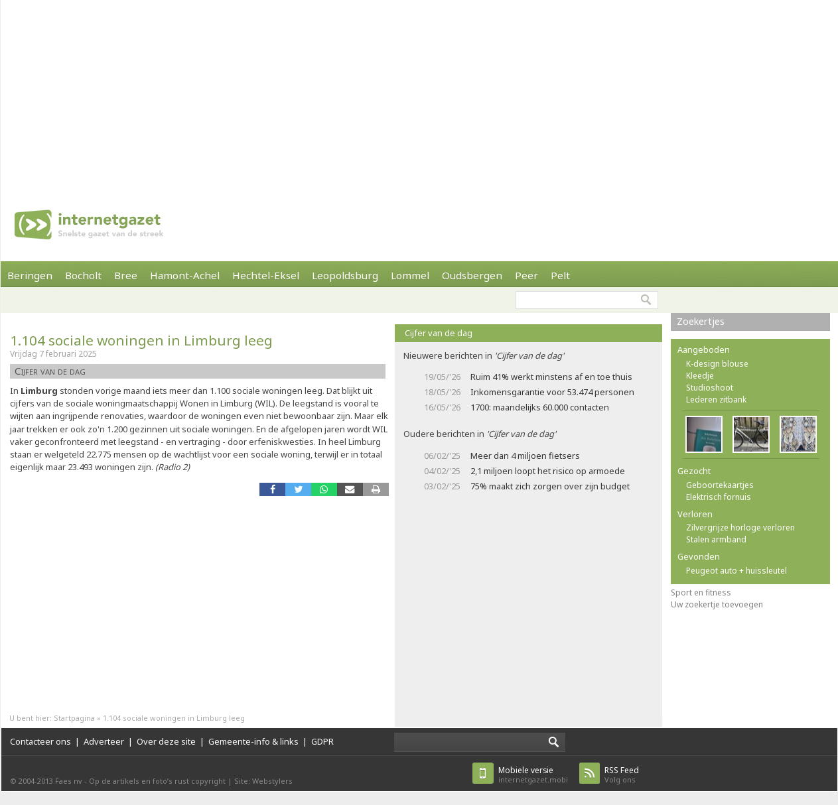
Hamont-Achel (185, 275)
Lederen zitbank (716, 399)
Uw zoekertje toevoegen (717, 604)
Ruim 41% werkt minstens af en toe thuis (551, 377)
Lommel (410, 275)
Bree (125, 275)
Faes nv (68, 781)
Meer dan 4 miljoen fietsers (525, 456)
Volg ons (621, 774)
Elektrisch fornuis (718, 497)
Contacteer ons (40, 741)
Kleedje (700, 375)
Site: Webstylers (263, 781)
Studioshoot (709, 387)
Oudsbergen (472, 275)
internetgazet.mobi (533, 774)
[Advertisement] (409, 93)
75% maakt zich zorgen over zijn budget (550, 486)
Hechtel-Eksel (265, 275)
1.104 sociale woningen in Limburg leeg (141, 340)
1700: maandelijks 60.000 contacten (539, 407)
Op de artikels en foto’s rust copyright (157, 781)
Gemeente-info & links (253, 741)
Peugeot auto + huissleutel (736, 570)
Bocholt (83, 275)
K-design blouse (717, 363)
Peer (526, 275)
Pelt (560, 275)
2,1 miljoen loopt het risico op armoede (547, 471)
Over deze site (166, 741)
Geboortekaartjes (720, 485)
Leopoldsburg (345, 275)
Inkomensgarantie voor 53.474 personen (552, 392)
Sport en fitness (701, 592)
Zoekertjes (701, 321)
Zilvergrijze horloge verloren (740, 527)
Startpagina (74, 718)
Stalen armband (716, 539)
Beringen (29, 275)
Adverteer (104, 741)
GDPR (322, 741)
